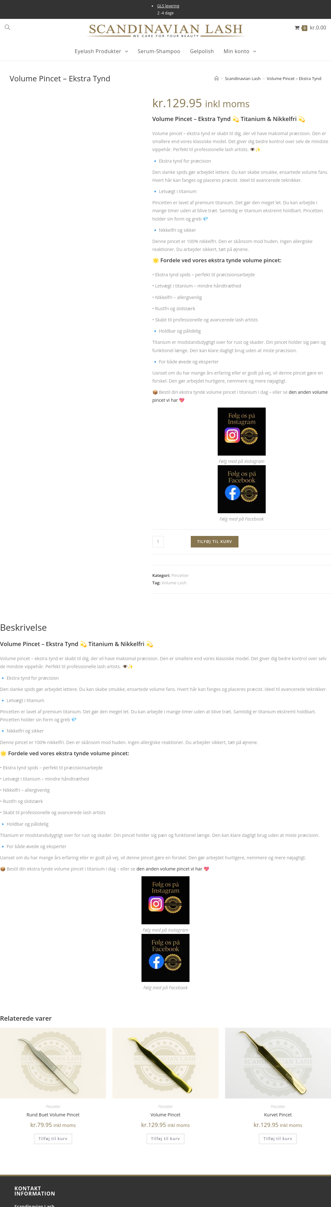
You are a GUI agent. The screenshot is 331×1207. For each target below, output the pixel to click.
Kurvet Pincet (278, 1115)
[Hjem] (216, 78)
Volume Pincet (165, 1115)
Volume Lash (174, 583)
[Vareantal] (158, 541)
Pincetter (180, 575)
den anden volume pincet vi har (169, 869)
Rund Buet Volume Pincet (53, 1115)
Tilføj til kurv (214, 541)
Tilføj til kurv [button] (53, 1138)
